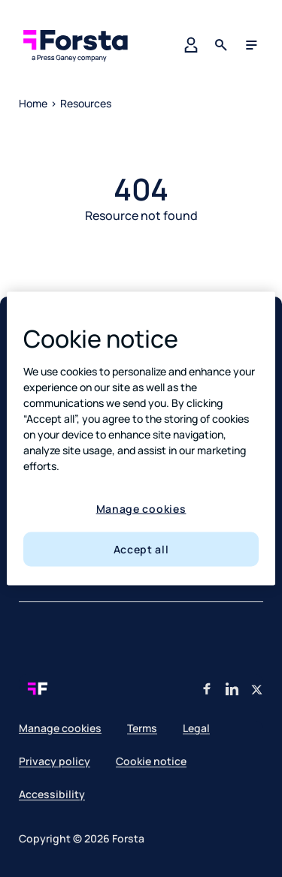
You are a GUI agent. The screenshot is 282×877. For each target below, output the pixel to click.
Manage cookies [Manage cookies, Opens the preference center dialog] (141, 508)
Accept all (141, 549)
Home (33, 103)
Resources (85, 103)
